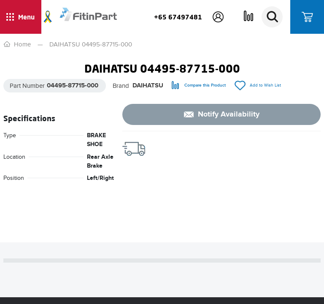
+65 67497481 (178, 17)
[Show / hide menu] (20, 17)
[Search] (272, 16)
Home (22, 44)
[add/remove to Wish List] (258, 85)
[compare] (199, 85)
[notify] (221, 114)
